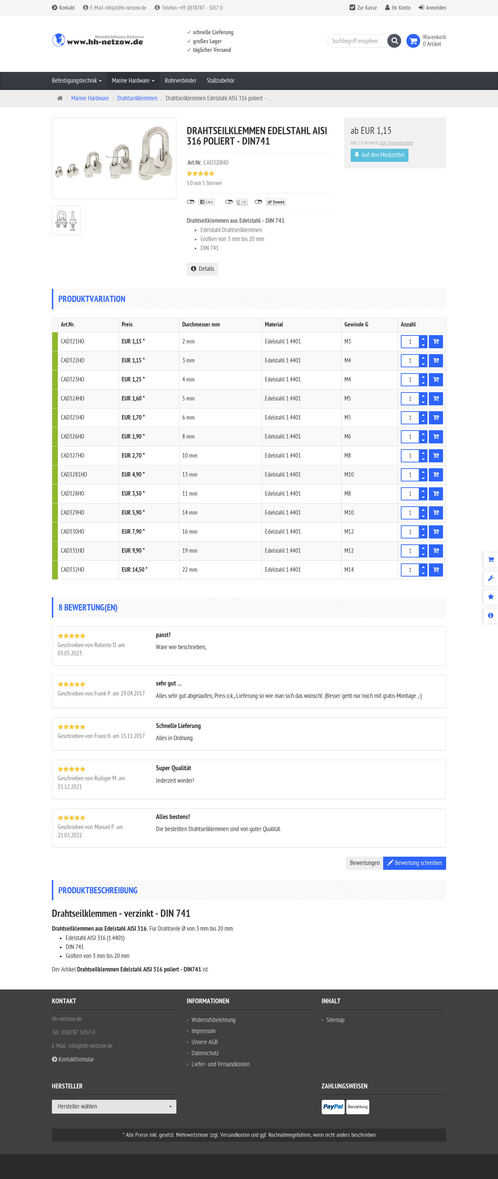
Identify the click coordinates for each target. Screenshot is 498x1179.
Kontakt (63, 8)
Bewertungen (365, 863)
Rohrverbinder (180, 80)
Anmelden (436, 8)
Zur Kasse (367, 8)
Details (202, 269)
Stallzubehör (220, 80)
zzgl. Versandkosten (396, 143)
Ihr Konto (401, 8)
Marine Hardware (133, 80)
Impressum (203, 1031)
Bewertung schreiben (414, 863)
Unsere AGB (205, 1042)
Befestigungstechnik (77, 80)
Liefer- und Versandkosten (221, 1064)
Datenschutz (205, 1053)
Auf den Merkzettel (379, 155)
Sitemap (335, 1020)
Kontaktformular (73, 1059)
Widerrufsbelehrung (214, 1020)
